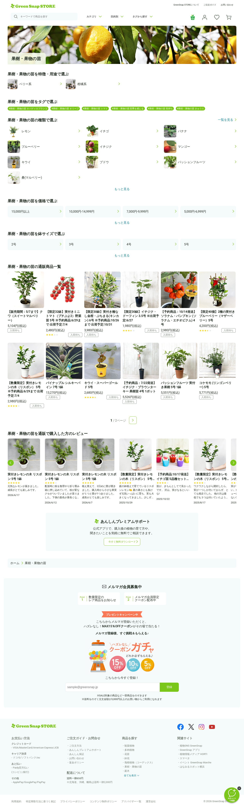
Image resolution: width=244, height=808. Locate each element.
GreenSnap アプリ (190, 750)
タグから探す (142, 16)
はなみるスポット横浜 (192, 766)
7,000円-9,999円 (137, 211)
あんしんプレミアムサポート (85, 750)
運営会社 (151, 801)
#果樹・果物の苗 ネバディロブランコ (28, 108)
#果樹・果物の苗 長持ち (160, 108)
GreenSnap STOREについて (186, 5)
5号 (186, 244)
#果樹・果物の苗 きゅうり (190, 108)
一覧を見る (225, 120)
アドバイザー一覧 (131, 801)
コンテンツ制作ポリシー (103, 801)
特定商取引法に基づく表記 (41, 801)
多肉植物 (129, 750)
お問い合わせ (227, 5)
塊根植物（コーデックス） (139, 762)
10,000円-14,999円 (81, 211)
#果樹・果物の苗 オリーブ (65, 108)
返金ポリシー (76, 762)
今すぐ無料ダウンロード (122, 541)
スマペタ (185, 758)
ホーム (14, 563)
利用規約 (16, 801)
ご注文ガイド (210, 5)
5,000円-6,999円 (195, 211)
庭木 (126, 771)
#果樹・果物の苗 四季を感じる (128, 108)
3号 (71, 244)
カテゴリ (94, 16)
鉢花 (126, 758)
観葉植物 (129, 745)
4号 (129, 244)
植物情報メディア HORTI (193, 754)
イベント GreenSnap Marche (195, 762)
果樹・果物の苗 (35, 563)
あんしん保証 (76, 754)
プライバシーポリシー (72, 801)
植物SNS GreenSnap (191, 745)
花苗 (126, 754)
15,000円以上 (20, 211)
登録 (169, 687)
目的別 (117, 16)
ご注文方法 (75, 745)
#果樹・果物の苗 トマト (95, 108)
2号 (13, 244)
